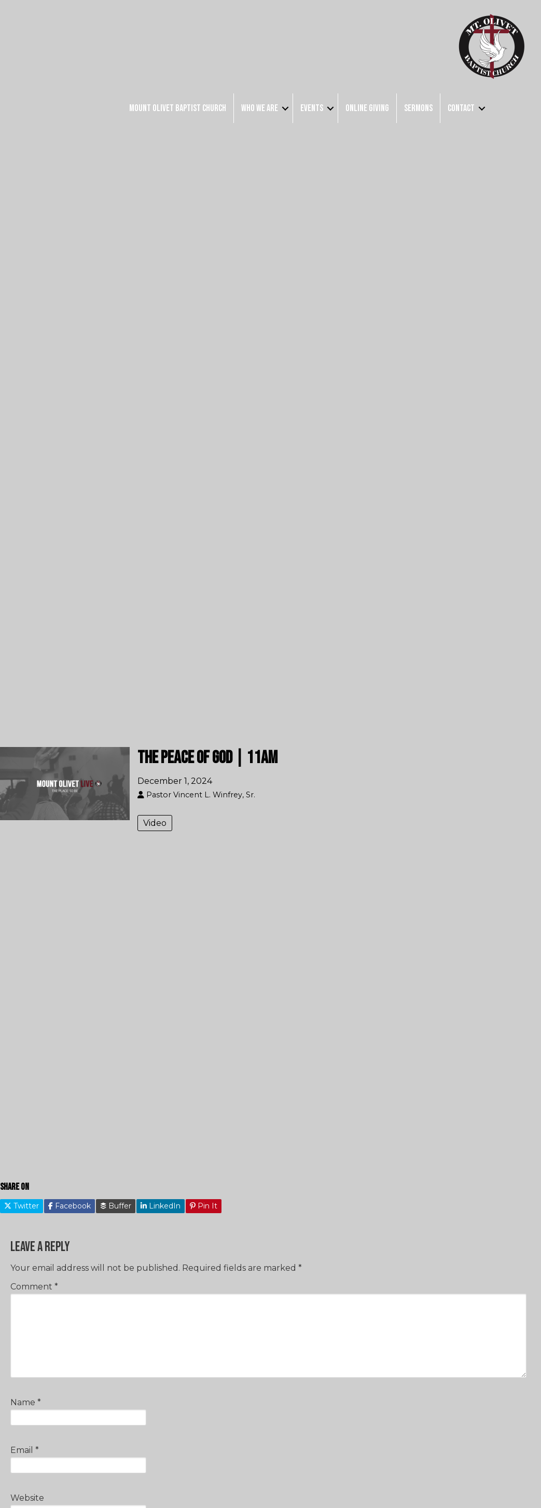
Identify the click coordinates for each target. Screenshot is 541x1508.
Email (24, 1450)
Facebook (69, 1206)
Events (311, 108)
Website (27, 1498)
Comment (34, 1287)
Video (155, 823)
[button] (285, 108)
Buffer (115, 1206)
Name (25, 1402)
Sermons (418, 108)
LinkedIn (161, 1206)
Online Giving (367, 108)
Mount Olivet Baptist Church (177, 108)
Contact (461, 108)
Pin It (203, 1206)
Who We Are (259, 108)
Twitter (21, 1206)
